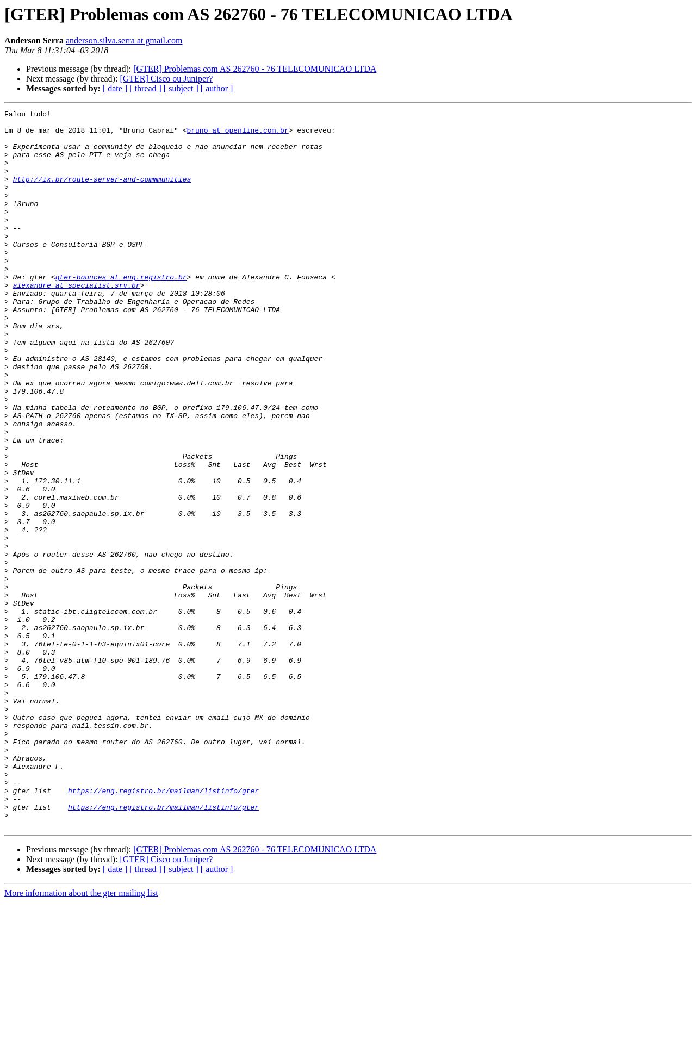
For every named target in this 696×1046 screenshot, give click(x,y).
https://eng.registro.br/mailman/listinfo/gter (163, 927)
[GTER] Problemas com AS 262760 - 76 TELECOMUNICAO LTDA (254, 68)
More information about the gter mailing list (81, 1036)
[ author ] (217, 88)
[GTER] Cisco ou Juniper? (166, 78)
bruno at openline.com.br (237, 135)
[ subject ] (181, 88)
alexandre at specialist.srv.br (76, 321)
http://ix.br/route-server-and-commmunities (102, 193)
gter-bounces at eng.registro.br (121, 311)
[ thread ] (145, 88)
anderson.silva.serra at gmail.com (124, 40)
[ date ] (115, 88)
